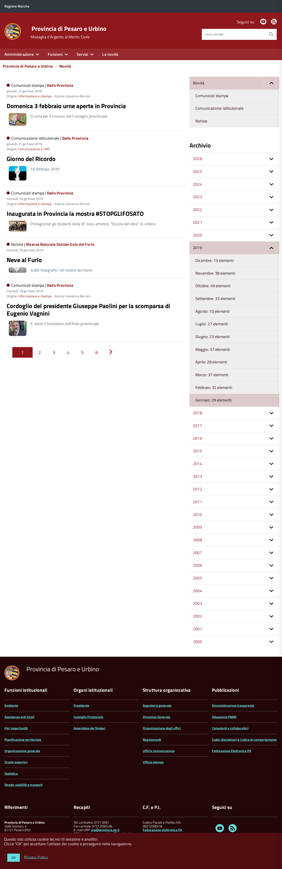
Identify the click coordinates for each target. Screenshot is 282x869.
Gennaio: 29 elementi (213, 400)
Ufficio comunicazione (158, 750)
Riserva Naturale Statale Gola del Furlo (60, 244)
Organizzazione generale (22, 750)
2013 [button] (197, 476)
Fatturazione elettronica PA (162, 829)
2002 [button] (197, 616)
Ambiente (11, 705)
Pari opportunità (16, 728)
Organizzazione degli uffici (162, 728)
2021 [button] (197, 222)
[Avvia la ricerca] (271, 34)
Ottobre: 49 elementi (213, 286)
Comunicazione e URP (34, 149)
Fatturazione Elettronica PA (231, 750)
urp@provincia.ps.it (105, 829)
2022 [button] (197, 210)
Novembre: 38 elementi (215, 273)
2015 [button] (197, 451)
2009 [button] (197, 527)
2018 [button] (197, 413)
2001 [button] (197, 629)
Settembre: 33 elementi (215, 298)
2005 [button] (197, 578)
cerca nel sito (214, 34)
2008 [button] (197, 540)
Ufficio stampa (153, 762)
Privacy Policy (36, 857)
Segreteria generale (157, 705)
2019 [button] (197, 248)
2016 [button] (197, 438)
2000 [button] (197, 642)
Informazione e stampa (35, 96)
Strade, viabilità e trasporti (23, 784)
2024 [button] (197, 184)
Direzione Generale (156, 716)
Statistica (11, 773)
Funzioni (55, 54)
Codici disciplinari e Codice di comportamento (244, 739)
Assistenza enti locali (19, 716)
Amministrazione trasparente (233, 705)
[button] (271, 83)
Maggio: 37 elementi (212, 349)
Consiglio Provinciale (88, 716)
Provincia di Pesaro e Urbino (69, 29)
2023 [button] (197, 197)
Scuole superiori (16, 762)
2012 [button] (197, 489)
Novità (65, 66)
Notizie (201, 121)
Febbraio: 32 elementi (213, 387)
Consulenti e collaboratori (230, 728)
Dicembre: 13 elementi (214, 260)
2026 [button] (197, 159)
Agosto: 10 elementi (212, 311)
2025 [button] (197, 171)
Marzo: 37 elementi (211, 375)
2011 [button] (197, 502)
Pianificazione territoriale (22, 739)
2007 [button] (197, 553)
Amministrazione (19, 54)
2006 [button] (197, 565)
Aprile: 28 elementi (211, 362)
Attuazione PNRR (224, 716)
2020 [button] (197, 235)
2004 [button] (197, 591)
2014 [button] (197, 464)
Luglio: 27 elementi (211, 324)
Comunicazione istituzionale (219, 108)
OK (13, 857)
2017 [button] (197, 426)
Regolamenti (152, 739)
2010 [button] (197, 515)
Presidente (81, 705)
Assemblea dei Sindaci (90, 728)
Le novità (110, 54)
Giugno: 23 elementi (212, 337)
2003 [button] (197, 603)
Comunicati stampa (211, 96)
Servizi (82, 54)
